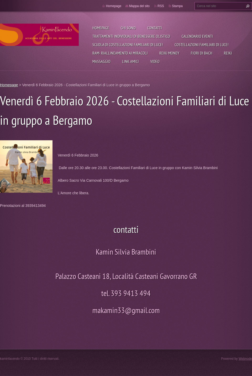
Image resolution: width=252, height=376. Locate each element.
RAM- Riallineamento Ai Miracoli (120, 53)
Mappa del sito (139, 6)
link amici (130, 61)
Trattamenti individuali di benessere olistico (131, 36)
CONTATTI (154, 27)
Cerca (247, 6)
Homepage (100, 27)
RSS (161, 6)
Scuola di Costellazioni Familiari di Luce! (127, 44)
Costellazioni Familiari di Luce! (202, 44)
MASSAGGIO (101, 61)
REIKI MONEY (169, 53)
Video (155, 61)
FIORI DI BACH (201, 53)
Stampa (177, 6)
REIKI (228, 53)
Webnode (245, 359)
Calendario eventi (197, 36)
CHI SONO (128, 27)
